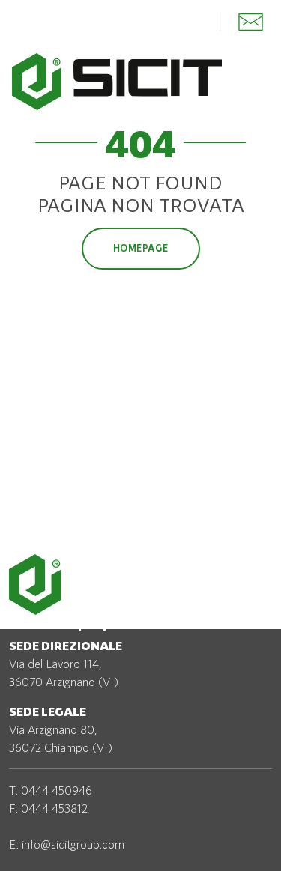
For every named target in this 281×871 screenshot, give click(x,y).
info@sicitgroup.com (73, 844)
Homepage (141, 248)
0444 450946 (56, 790)
